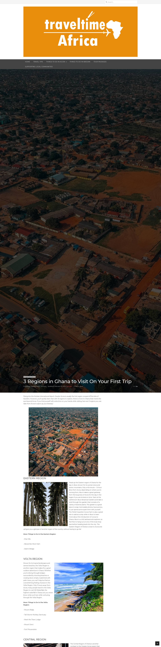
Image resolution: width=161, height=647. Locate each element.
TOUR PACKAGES (100, 62)
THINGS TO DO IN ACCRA (55, 62)
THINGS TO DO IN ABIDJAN (80, 62)
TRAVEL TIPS (38, 62)
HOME (27, 62)
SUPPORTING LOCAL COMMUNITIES (39, 67)
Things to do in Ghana (29, 376)
